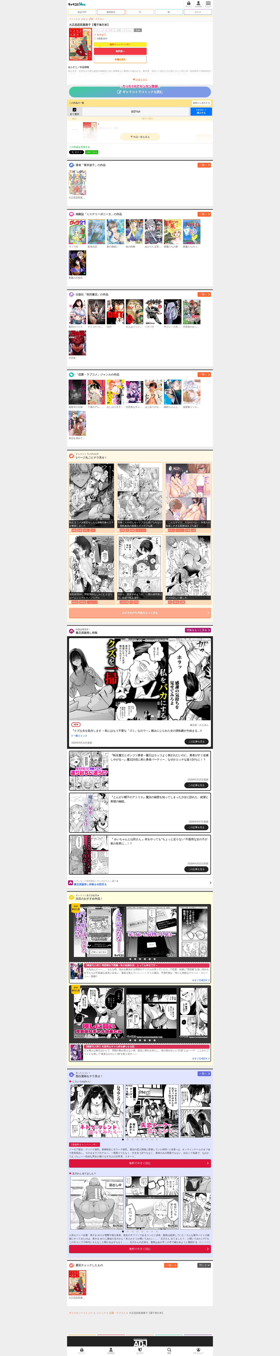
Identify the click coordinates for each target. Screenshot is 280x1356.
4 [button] (140, 959)
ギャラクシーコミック (80, 1313)
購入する (201, 111)
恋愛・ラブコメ (96, 19)
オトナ (198, 12)
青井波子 (101, 35)
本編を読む (120, 59)
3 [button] (135, 959)
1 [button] (125, 959)
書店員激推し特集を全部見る (142, 882)
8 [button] (157, 1139)
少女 (83, 19)
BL (169, 12)
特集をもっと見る (197, 630)
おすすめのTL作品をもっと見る (140, 612)
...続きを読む (204, 1242)
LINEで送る (91, 152)
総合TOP (82, 12)
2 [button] (130, 959)
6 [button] (150, 959)
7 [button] (155, 959)
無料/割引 (111, 12)
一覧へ (203, 164)
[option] (98, 931)
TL (140, 12)
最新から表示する (201, 103)
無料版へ (120, 51)
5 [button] (145, 959)
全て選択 (74, 114)
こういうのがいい (81, 1081)
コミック (73, 19)
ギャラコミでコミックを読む (140, 90)
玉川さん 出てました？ (84, 1173)
